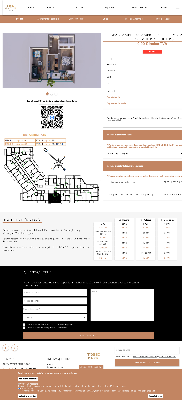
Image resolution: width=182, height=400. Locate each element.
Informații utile (58, 359)
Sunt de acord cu (125, 356)
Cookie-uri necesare (29, 384)
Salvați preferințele (27, 396)
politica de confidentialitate (145, 356)
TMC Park (29, 7)
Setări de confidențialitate (91, 367)
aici (120, 120)
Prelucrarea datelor (53, 325)
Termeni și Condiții (67, 325)
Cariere (50, 7)
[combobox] (55, 317)
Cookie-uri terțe (27, 388)
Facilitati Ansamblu (134, 19)
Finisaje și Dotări (162, 19)
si (158, 356)
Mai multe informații (28, 379)
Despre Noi (109, 7)
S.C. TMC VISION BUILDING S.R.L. (17, 364)
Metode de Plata (139, 7)
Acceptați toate (155, 396)
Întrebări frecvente (55, 368)
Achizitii (79, 7)
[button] (47, 93)
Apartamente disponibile (48, 19)
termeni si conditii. (167, 356)
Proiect (19, 19)
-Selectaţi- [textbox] (28, 317)
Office (105, 19)
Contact (163, 7)
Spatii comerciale (76, 19)
